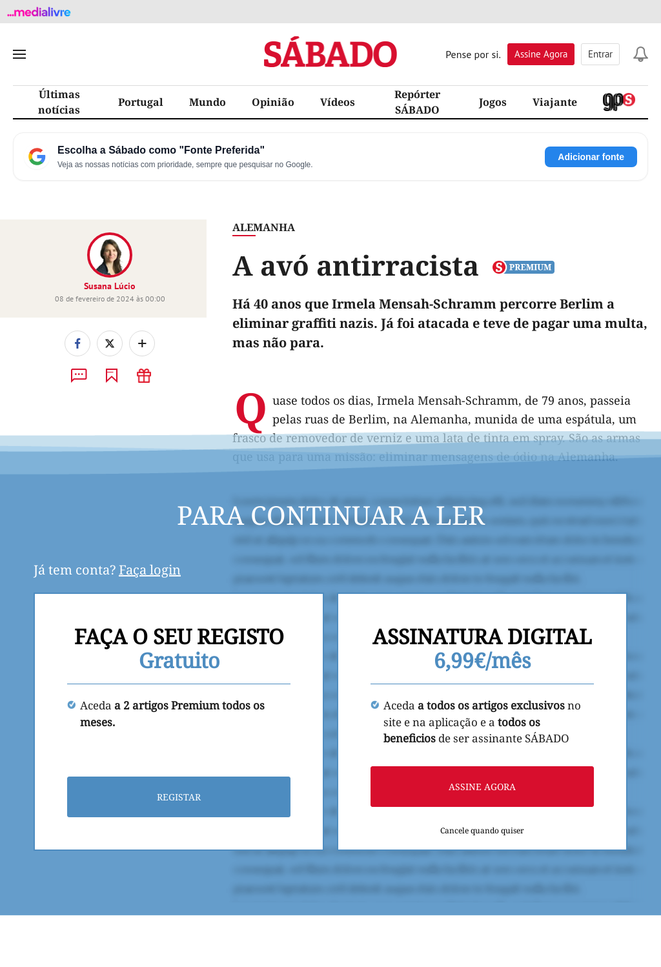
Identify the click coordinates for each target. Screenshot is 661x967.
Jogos (493, 102)
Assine (540, 54)
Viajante (555, 102)
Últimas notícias (59, 102)
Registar (179, 797)
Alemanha (263, 227)
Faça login (150, 569)
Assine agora (482, 786)
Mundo (207, 102)
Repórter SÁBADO (417, 102)
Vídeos (337, 102)
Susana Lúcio (110, 286)
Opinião (273, 102)
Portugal (140, 102)
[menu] (19, 54)
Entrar (600, 54)
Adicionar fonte (591, 157)
